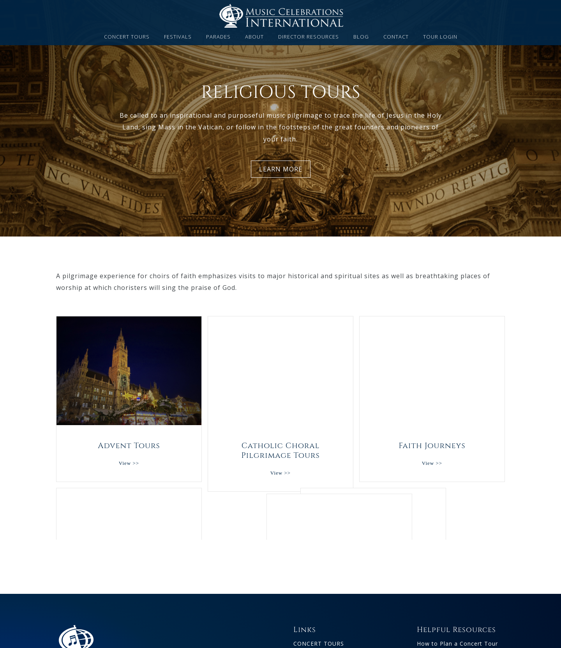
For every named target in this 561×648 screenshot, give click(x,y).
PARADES (218, 37)
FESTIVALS (178, 37)
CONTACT (396, 37)
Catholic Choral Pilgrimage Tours (280, 370)
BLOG (361, 37)
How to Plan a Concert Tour (457, 619)
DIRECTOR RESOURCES (308, 37)
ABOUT (254, 37)
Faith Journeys (432, 370)
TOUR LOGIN (440, 37)
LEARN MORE (280, 169)
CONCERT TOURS (127, 37)
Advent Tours (128, 370)
